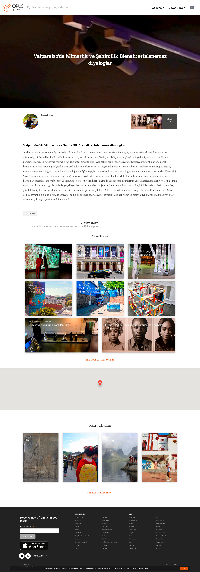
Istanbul (158, 545)
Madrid (131, 545)
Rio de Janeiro (160, 523)
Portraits (105, 526)
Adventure (78, 545)
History (104, 536)
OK (184, 568)
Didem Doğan (47, 115)
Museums (78, 523)
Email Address (27, 526)
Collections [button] (176, 7)
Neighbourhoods (107, 530)
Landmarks (78, 539)
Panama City (160, 520)
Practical (105, 517)
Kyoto (131, 536)
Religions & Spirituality (82, 536)
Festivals (105, 523)
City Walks (105, 533)
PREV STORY (60, 225)
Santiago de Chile (161, 536)
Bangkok (132, 517)
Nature (77, 530)
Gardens (77, 526)
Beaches (104, 539)
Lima (130, 542)
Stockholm (159, 539)
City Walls (78, 533)
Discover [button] (157, 7)
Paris (157, 517)
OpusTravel (13, 7)
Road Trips (105, 520)
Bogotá (131, 533)
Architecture (30, 213)
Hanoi (131, 523)
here (109, 568)
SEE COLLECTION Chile (100, 359)
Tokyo (158, 548)
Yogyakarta (159, 542)
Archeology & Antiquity (109, 542)
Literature (105, 548)
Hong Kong (132, 530)
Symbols (104, 545)
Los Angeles (133, 539)
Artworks (78, 520)
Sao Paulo (159, 530)
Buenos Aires (133, 520)
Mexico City (133, 548)
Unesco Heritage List (81, 542)
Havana (131, 526)
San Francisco (160, 533)
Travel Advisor (40, 556)
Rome (158, 526)
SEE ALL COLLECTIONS (100, 492)
